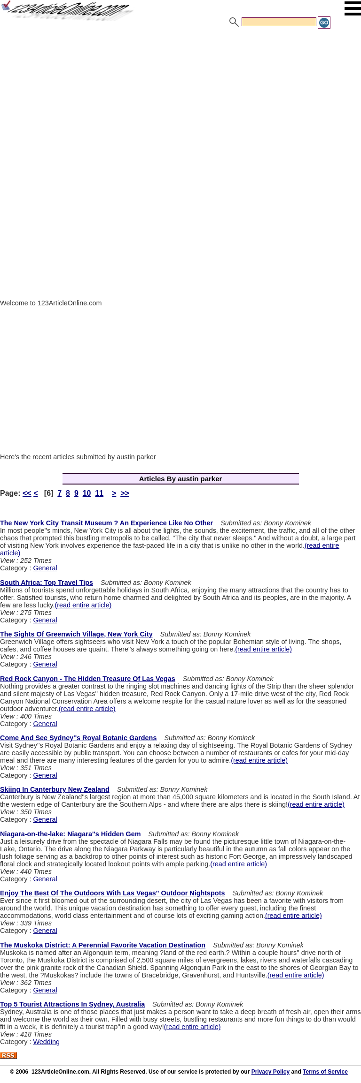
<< (27, 493)
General (45, 568)
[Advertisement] (180, 100)
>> (124, 493)
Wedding (46, 1041)
